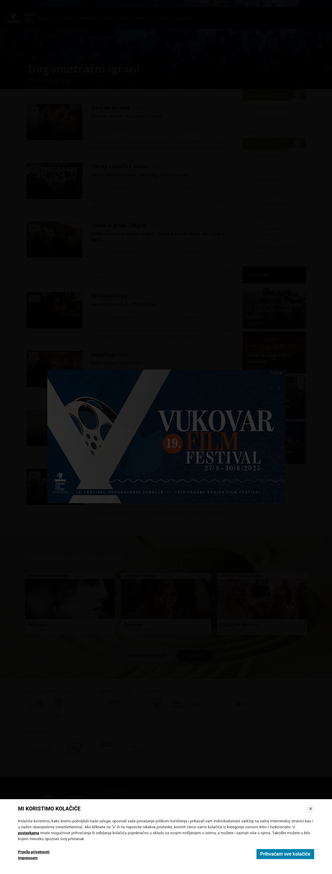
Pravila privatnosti (34, 852)
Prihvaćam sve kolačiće (285, 854)
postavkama (28, 833)
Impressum (28, 858)
